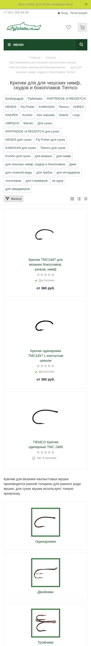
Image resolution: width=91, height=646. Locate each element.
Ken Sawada (46, 115)
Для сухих (45, 123)
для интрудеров (68, 172)
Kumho (27, 115)
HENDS (11, 107)
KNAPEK (11, 115)
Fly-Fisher (28, 107)
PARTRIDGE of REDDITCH (66, 98)
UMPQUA (12, 123)
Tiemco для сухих (53, 148)
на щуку (58, 180)
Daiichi (63, 115)
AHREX (78, 107)
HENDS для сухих (18, 139)
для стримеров (37, 180)
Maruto (28, 123)
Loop (76, 115)
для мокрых (43, 156)
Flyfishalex (35, 98)
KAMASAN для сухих (20, 148)
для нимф (63, 156)
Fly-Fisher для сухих (50, 139)
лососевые (13, 180)
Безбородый (14, 98)
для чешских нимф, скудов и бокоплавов (35, 164)
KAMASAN (47, 107)
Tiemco (64, 107)
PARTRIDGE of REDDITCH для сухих (32, 131)
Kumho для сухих (18, 156)
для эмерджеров (17, 189)
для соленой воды (18, 172)
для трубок (44, 172)
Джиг (73, 164)
